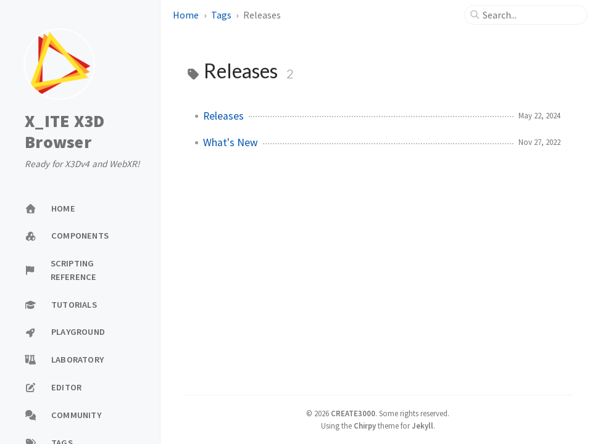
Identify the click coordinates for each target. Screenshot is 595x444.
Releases (223, 116)
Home (186, 15)
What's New (230, 142)
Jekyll (422, 425)
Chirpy (365, 425)
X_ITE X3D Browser (64, 131)
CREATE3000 (353, 413)
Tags (221, 15)
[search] (531, 15)
